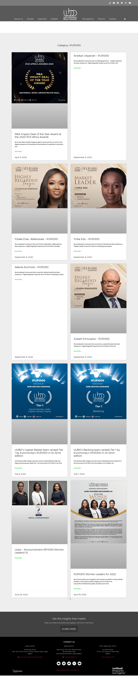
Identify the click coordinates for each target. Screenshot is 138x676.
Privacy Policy (67, 670)
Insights (54, 19)
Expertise (42, 19)
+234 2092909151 (70, 657)
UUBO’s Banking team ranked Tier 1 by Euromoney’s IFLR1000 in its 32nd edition (97, 452)
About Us (18, 19)
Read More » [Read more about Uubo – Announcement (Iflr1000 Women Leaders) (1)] (19, 558)
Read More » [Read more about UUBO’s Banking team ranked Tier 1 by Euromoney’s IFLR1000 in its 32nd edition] (78, 468)
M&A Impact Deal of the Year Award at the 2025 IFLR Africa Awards (38, 136)
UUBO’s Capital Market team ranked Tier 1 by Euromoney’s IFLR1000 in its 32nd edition (39, 452)
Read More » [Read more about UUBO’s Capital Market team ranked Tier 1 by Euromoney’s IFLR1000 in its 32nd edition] (19, 468)
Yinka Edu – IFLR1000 (86, 239)
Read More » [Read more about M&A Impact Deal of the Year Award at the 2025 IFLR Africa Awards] (19, 151)
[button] (125, 19)
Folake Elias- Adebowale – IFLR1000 (36, 239)
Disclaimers (59, 670)
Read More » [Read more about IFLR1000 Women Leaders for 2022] (78, 588)
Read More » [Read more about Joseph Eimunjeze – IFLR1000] (78, 351)
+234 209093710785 (107, 657)
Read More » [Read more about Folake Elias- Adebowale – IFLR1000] (19, 251)
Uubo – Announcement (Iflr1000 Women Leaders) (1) (39, 551)
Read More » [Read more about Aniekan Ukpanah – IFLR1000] (78, 68)
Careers (112, 19)
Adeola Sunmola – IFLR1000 (31, 267)
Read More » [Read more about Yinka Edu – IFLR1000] (78, 251)
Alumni (101, 19)
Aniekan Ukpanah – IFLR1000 (91, 55)
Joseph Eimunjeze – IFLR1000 (91, 338)
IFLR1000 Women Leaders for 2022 (95, 574)
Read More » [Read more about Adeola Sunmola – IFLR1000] (19, 279)
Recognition (88, 19)
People (30, 19)
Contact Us (76, 670)
